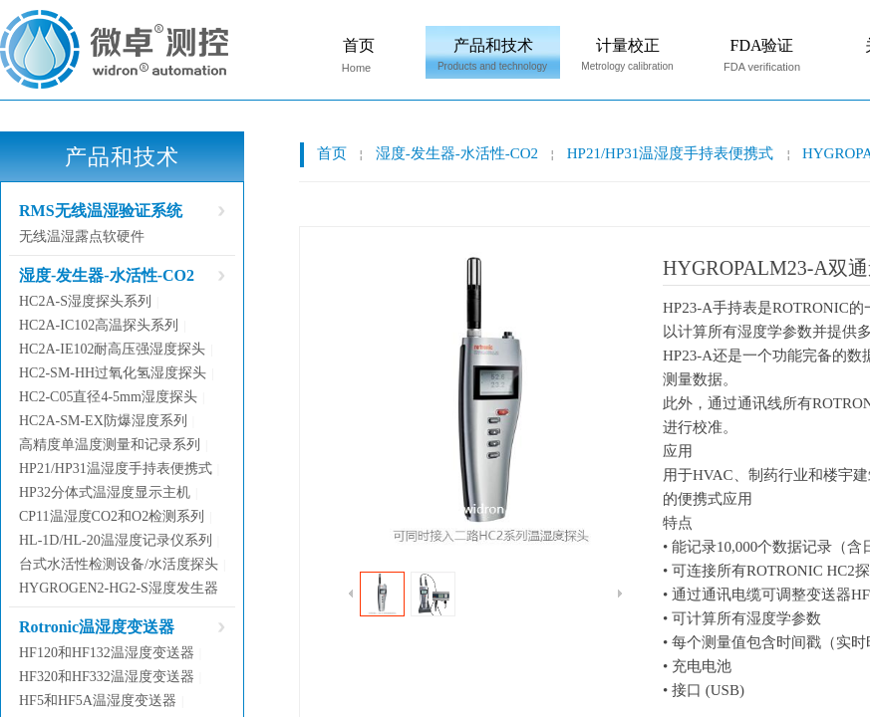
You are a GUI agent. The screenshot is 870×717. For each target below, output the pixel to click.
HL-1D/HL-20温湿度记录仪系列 (115, 540)
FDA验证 (761, 45)
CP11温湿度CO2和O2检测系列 (111, 516)
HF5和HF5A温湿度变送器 (97, 700)
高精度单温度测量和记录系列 (109, 444)
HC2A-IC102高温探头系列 (98, 325)
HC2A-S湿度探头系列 (85, 301)
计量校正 (628, 45)
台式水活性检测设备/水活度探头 (118, 564)
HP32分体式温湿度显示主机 (104, 492)
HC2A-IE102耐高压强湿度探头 (112, 349)
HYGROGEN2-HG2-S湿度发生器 (118, 588)
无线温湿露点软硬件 (82, 236)
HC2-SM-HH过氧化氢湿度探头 (112, 372)
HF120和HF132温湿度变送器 (106, 652)
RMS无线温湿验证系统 (100, 210)
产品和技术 (493, 45)
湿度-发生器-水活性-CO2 (457, 153)
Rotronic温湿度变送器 (96, 626)
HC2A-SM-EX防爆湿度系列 (103, 420)
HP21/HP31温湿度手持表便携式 (670, 153)
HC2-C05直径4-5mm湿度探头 (108, 396)
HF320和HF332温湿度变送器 (106, 676)
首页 (359, 45)
